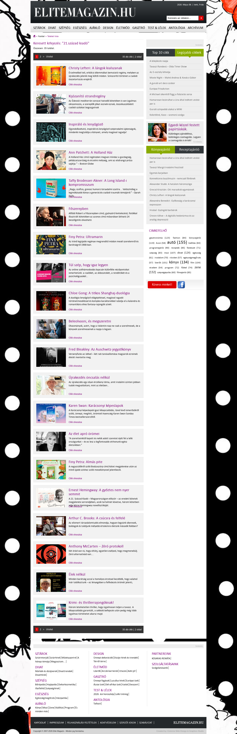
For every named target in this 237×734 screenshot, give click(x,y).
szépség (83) (155, 253)
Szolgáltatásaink (165, 664)
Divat (52, 28)
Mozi (45, 707)
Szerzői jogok (127, 722)
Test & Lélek (157, 28)
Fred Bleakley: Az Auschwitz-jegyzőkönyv (100, 349)
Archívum (195, 28)
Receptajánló (189, 150)
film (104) (196, 263)
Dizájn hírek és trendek (126, 657)
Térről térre (100, 661)
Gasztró (138, 28)
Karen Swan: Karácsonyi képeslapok (96, 406)
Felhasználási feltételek (82, 722)
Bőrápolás (40, 684)
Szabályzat (145, 722)
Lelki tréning (121, 694)
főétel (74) (186, 268)
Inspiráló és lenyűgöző (86, 124)
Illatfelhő (39, 688)
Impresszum (56, 722)
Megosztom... (58, 661)
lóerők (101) (161, 263)
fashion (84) (179, 238)
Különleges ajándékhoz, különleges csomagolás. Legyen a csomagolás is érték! (184, 137)
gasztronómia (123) (159, 238)
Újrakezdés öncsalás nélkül (89, 378)
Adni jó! (132, 671)
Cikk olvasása (75, 84)
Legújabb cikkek (189, 53)
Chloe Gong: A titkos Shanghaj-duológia (99, 293)
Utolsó (49, 56)
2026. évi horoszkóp (104, 694)
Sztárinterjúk (42, 657)
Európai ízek (132, 680)
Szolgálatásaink (160, 667)
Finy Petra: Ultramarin (86, 237)
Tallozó (97, 703)
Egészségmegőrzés (45, 698)
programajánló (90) (159, 248)
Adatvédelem (108, 722)
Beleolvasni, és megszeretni (90, 321)
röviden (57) (176, 258)
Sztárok (39, 28)
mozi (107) (170, 253)
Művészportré (69, 657)
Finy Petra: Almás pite (85, 462)
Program (69, 707)
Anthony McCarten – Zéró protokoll (96, 546)
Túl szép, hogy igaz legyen (88, 265)
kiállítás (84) (194, 243)
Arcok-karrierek (110, 671)
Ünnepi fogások (101, 680)
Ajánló (94, 28)
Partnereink (161, 654)
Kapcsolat (40, 722)
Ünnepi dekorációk (103, 657)
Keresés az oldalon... (201, 18)
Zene (51, 707)
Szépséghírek (52, 688)
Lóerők (97, 671)
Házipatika (61, 698)
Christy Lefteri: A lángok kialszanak (95, 68)
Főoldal (41, 36)
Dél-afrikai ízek (113, 684)
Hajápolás (52, 684)
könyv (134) (179, 262)
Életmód (123, 28)
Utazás (122, 671)
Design (108, 28)
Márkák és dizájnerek (46, 671)
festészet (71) (194, 248)
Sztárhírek (55, 657)
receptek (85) (178, 248)
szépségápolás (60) (166, 272)
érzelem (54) (156, 268)
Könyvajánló (160, 150)
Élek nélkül (77, 574)
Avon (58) (161, 243)
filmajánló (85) (184, 272)
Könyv (38, 707)
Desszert (133, 684)
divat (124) (184, 252)
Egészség (80, 28)
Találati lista (53, 36)
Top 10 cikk (160, 53)
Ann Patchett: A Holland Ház (90, 152)
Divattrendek (65, 671)
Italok (125, 684)
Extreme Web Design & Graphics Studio (185, 731)
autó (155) (177, 242)
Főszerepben (78, 209)
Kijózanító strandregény (87, 96)
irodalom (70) (161, 258)
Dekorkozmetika (66, 684)
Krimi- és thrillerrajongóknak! (91, 603)
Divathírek (40, 674)
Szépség (64, 28)
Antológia (177, 28)
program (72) (172, 268)
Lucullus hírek (118, 680)
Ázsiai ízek (99, 684)
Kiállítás (60, 707)
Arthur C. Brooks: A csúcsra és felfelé (97, 518)
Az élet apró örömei (84, 434)
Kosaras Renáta (161, 658)
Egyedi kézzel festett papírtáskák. (184, 127)
